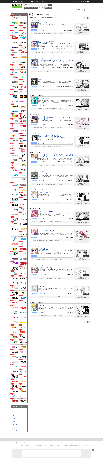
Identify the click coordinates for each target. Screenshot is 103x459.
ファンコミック (16, 430)
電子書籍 (49, 7)
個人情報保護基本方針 (41, 445)
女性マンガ (15, 421)
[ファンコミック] (42, 274)
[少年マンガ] (41, 67)
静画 (19, 1)
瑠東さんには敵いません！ (47, 230)
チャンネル (27, 1)
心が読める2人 (43, 249)
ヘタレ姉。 (41, 305)
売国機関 (41, 79)
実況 (35, 1)
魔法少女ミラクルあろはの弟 (47, 211)
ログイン (75, 1)
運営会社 (23, 445)
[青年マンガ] (41, 30)
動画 (16, 1)
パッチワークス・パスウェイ (47, 174)
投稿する (80, 9)
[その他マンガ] (41, 124)
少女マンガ (15, 418)
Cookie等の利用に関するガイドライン (55, 445)
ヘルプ (32, 445)
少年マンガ (15, 412)
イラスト (35, 7)
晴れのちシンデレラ (44, 98)
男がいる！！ (42, 286)
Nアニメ (39, 1)
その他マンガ (16, 427)
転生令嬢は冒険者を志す (46, 42)
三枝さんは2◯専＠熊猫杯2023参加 (49, 136)
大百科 (31, 1)
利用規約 (28, 445)
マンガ (41, 7)
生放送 (22, 1)
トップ (28, 7)
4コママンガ (15, 424)
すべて (14, 409)
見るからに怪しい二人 (45, 23)
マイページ (87, 9)
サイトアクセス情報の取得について (73, 445)
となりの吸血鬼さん (44, 192)
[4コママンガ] (41, 237)
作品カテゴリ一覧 (17, 406)
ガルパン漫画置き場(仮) (46, 268)
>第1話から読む (82, 32)
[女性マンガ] (41, 48)
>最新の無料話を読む (82, 34)
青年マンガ (15, 415)
